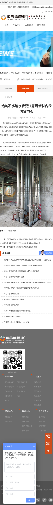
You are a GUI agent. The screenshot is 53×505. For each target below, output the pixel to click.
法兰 (18, 396)
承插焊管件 (21, 391)
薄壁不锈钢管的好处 (11, 294)
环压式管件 (21, 387)
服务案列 (8, 88)
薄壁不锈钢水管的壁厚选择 (14, 277)
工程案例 (29, 25)
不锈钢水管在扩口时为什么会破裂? (17, 322)
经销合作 (41, 25)
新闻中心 (40, 79)
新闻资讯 (49, 79)
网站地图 (36, 486)
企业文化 (42, 421)
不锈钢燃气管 (27, 73)
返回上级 (6, 79)
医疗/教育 (37, 391)
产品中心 (17, 25)
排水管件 (8, 396)
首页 (6, 25)
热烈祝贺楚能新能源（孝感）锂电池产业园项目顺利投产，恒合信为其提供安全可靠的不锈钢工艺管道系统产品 (27, 285)
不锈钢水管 (15, 73)
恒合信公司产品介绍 (11, 305)
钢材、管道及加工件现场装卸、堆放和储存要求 (21, 271)
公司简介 (42, 417)
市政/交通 (37, 401)
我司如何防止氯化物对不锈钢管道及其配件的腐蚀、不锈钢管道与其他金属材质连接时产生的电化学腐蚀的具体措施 (26, 241)
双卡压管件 (39, 73)
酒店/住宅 (37, 382)
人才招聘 (42, 431)
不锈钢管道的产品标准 (12, 316)
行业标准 (8, 97)
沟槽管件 (8, 391)
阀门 (7, 401)
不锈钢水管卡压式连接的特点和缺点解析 (18, 247)
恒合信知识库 (43, 88)
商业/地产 (37, 396)
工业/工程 (37, 405)
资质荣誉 (42, 426)
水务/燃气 (37, 387)
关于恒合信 (44, 411)
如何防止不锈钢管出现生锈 (14, 299)
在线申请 (8, 421)
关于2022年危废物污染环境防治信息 (17, 311)
